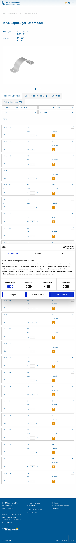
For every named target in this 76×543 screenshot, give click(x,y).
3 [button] (40, 89)
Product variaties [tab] (12, 96)
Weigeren (14, 295)
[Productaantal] (32, 135)
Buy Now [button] (53, 135)
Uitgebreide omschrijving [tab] (36, 96)
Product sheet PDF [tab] (14, 102)
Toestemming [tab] (13, 253)
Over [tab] (63, 253)
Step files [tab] (56, 96)
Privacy (64, 540)
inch (47, 107)
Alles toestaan (62, 295)
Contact (57, 540)
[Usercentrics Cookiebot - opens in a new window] (64, 247)
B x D (19, 112)
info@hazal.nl (31, 505)
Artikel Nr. (10, 107)
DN (65, 107)
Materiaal (56, 112)
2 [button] (38, 89)
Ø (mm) (28, 107)
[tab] (35, 89)
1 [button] (35, 89)
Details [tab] (38, 253)
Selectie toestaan (38, 295)
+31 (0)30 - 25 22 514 (34, 503)
